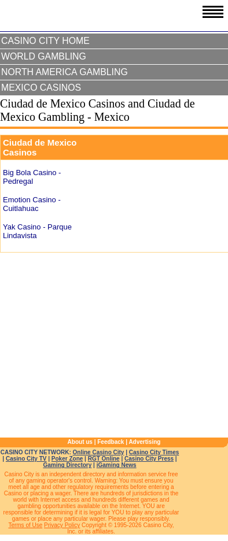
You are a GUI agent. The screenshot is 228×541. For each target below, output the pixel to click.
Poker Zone (67, 458)
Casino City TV (26, 458)
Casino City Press (149, 458)
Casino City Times (154, 452)
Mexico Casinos (41, 87)
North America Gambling (64, 72)
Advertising (144, 442)
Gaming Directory (67, 465)
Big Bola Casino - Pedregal (32, 177)
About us (80, 442)
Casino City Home (45, 41)
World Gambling (43, 56)
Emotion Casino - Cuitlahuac (32, 204)
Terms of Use (25, 525)
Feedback (110, 442)
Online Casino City (98, 452)
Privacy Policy (62, 525)
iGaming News (117, 465)
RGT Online (104, 458)
